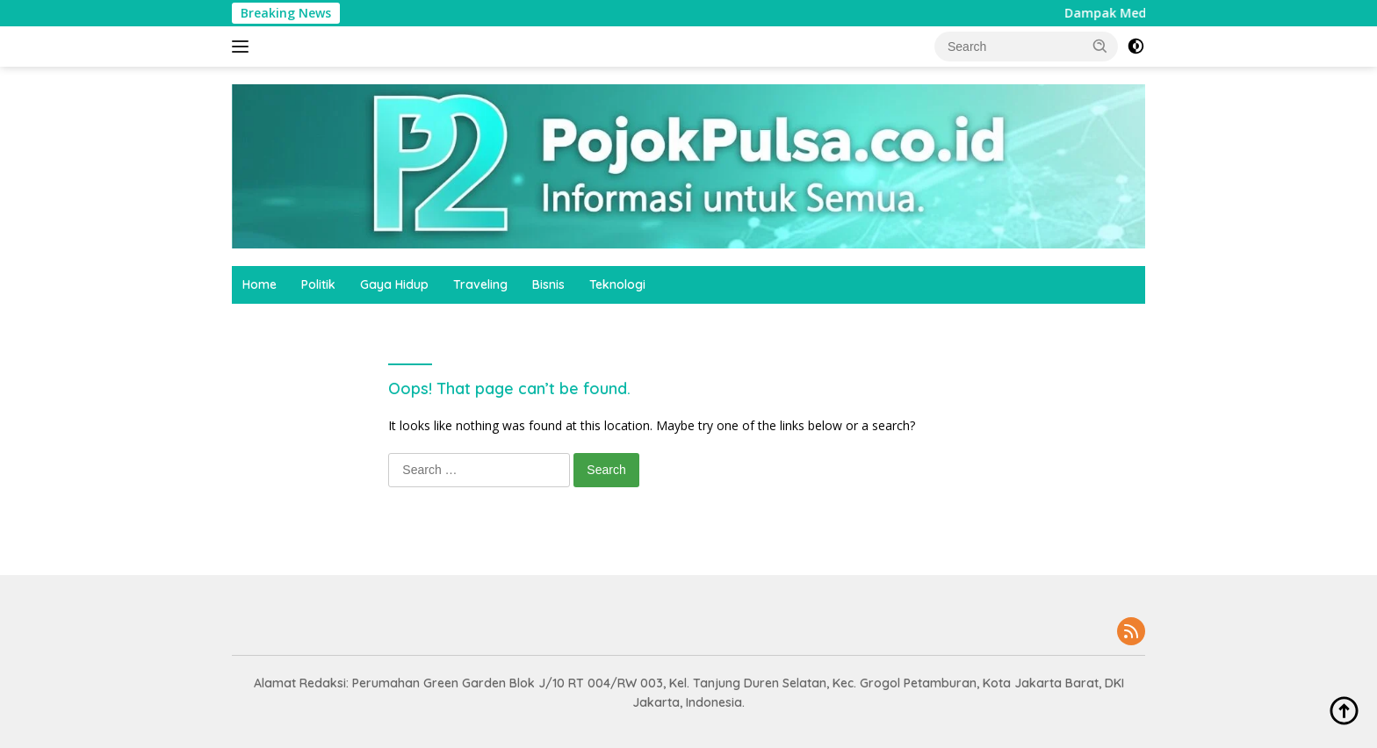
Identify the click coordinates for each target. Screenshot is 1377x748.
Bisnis (548, 284)
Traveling (480, 284)
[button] (1100, 46)
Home (259, 284)
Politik (318, 284)
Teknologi (617, 284)
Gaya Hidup (394, 284)
